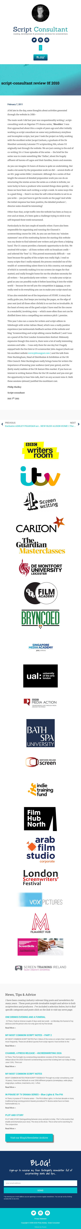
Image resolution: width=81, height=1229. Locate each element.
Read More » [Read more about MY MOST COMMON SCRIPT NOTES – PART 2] (10, 1046)
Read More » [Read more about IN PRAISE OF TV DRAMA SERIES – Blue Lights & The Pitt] (10, 1108)
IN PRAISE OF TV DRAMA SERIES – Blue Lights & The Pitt (34, 1094)
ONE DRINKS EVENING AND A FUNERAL (25, 1017)
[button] (40, 48)
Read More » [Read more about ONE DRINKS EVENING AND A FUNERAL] (10, 1028)
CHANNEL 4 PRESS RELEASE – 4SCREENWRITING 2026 (33, 1053)
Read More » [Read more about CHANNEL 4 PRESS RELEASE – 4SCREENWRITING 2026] (10, 1066)
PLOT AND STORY (14, 1115)
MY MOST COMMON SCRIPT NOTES (23, 1073)
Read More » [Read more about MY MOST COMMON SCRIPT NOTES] (10, 1087)
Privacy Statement (40, 1219)
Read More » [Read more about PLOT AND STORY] (10, 1128)
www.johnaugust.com (39, 353)
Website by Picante (40, 1227)
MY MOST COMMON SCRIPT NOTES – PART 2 (28, 1035)
